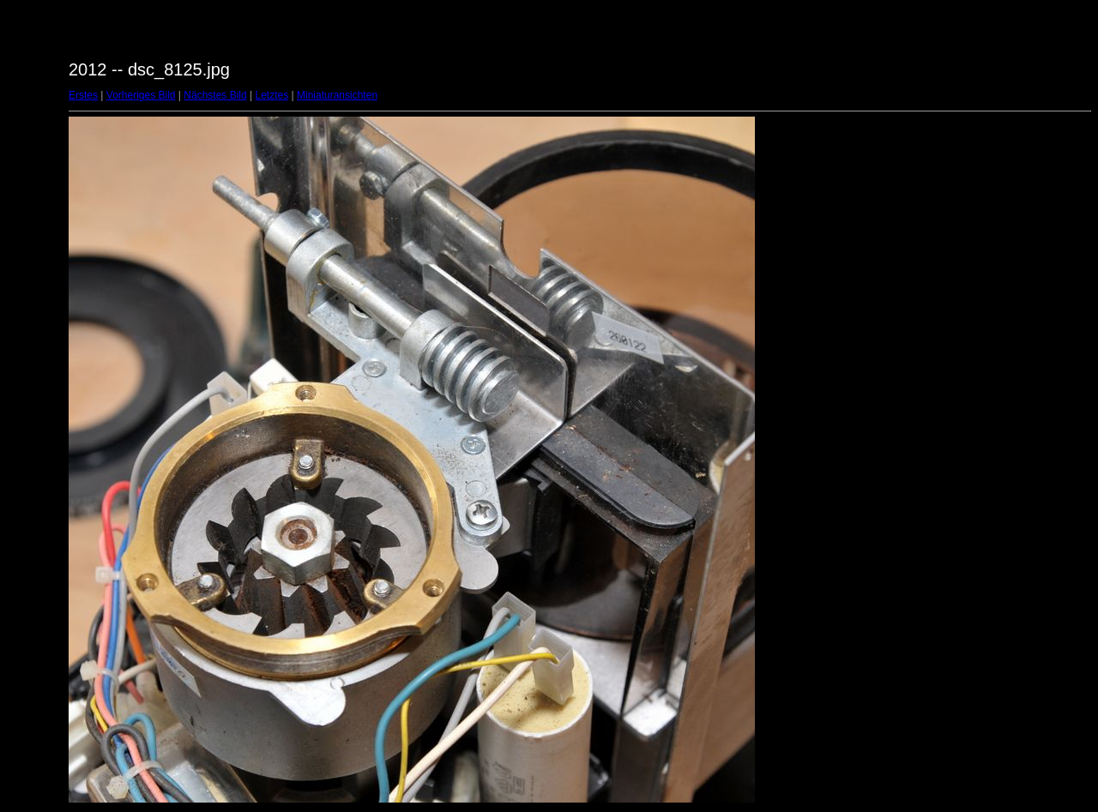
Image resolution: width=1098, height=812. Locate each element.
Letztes (272, 95)
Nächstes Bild (215, 95)
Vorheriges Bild (141, 95)
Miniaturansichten (337, 95)
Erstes (83, 95)
